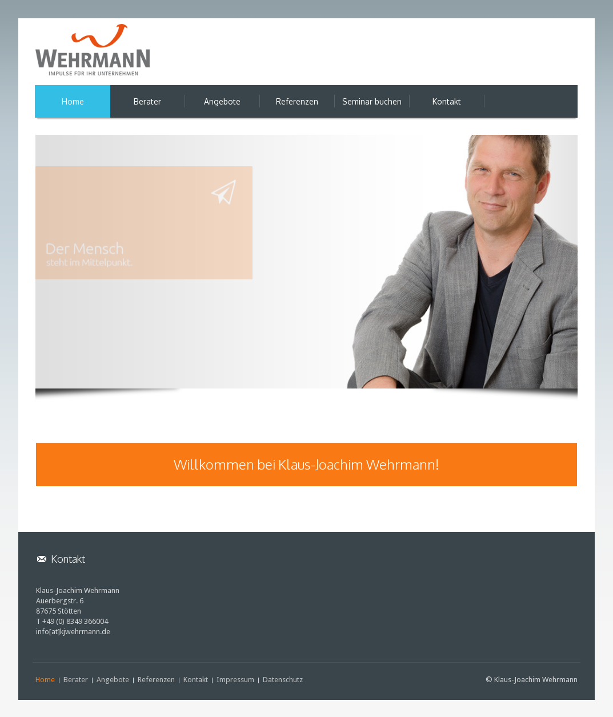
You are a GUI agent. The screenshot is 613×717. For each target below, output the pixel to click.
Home (45, 679)
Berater (75, 679)
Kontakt (195, 679)
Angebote (113, 679)
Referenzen (156, 679)
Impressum (235, 679)
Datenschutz (283, 679)
